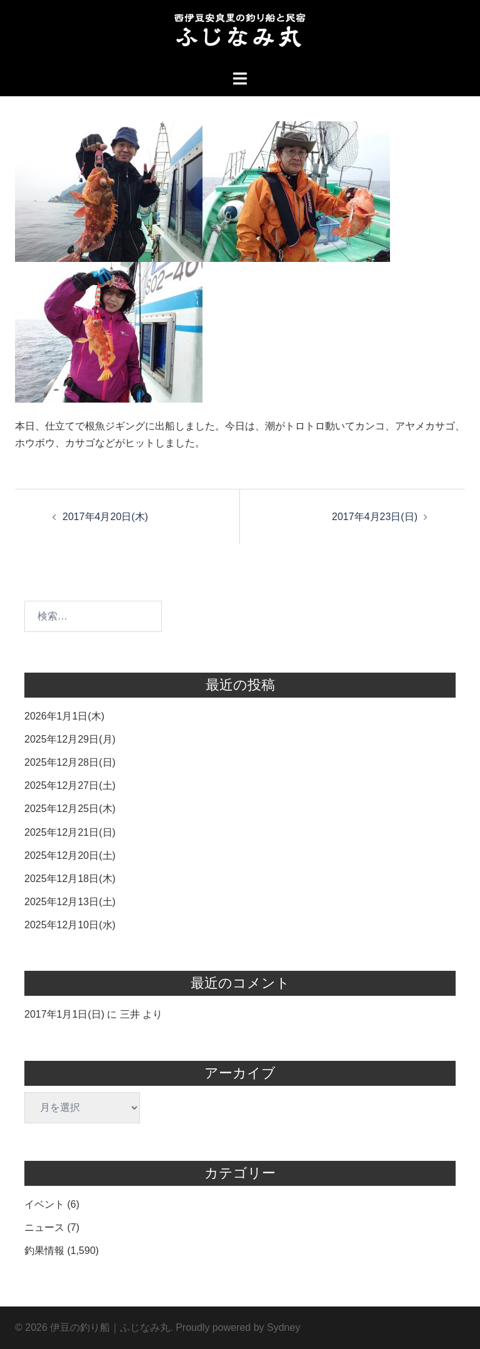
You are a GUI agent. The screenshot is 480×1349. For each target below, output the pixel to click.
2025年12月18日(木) (70, 878)
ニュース (44, 1227)
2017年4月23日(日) (375, 516)
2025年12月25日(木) (70, 808)
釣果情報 (44, 1250)
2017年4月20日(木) (105, 516)
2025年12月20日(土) (70, 855)
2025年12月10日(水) (70, 925)
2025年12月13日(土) (70, 901)
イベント (44, 1204)
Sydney (283, 1327)
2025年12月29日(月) (70, 739)
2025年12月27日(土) (70, 785)
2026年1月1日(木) (64, 716)
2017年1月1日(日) (64, 1014)
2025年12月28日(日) (70, 762)
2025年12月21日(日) (70, 832)
